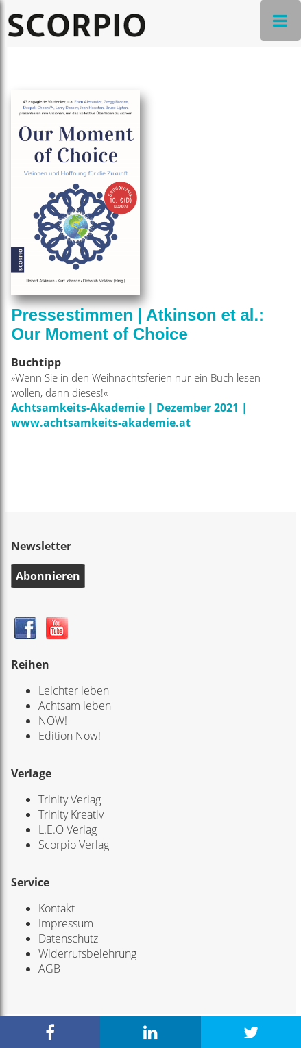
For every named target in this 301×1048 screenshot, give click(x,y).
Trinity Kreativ (71, 814)
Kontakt (56, 908)
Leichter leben (73, 690)
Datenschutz (68, 938)
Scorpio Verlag (73, 844)
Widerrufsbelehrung (87, 953)
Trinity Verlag (69, 799)
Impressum (65, 923)
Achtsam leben (74, 705)
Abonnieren (48, 576)
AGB (49, 968)
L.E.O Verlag (67, 829)
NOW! (52, 720)
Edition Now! (69, 735)
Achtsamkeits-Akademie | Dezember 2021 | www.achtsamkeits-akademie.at (129, 415)
